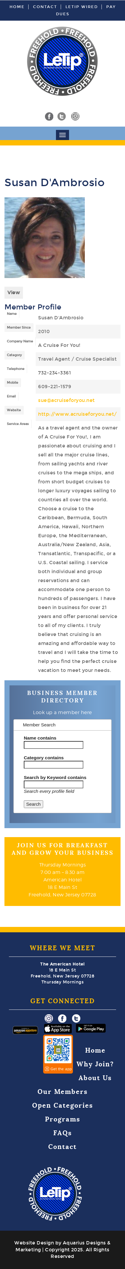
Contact (45, 6)
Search (33, 804)
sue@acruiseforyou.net (66, 400)
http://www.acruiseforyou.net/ (77, 414)
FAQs (62, 1133)
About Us (95, 1078)
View (13, 292)
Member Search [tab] (36, 724)
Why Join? (95, 1064)
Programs (62, 1119)
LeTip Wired (81, 6)
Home (17, 6)
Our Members (63, 1091)
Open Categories (62, 1105)
